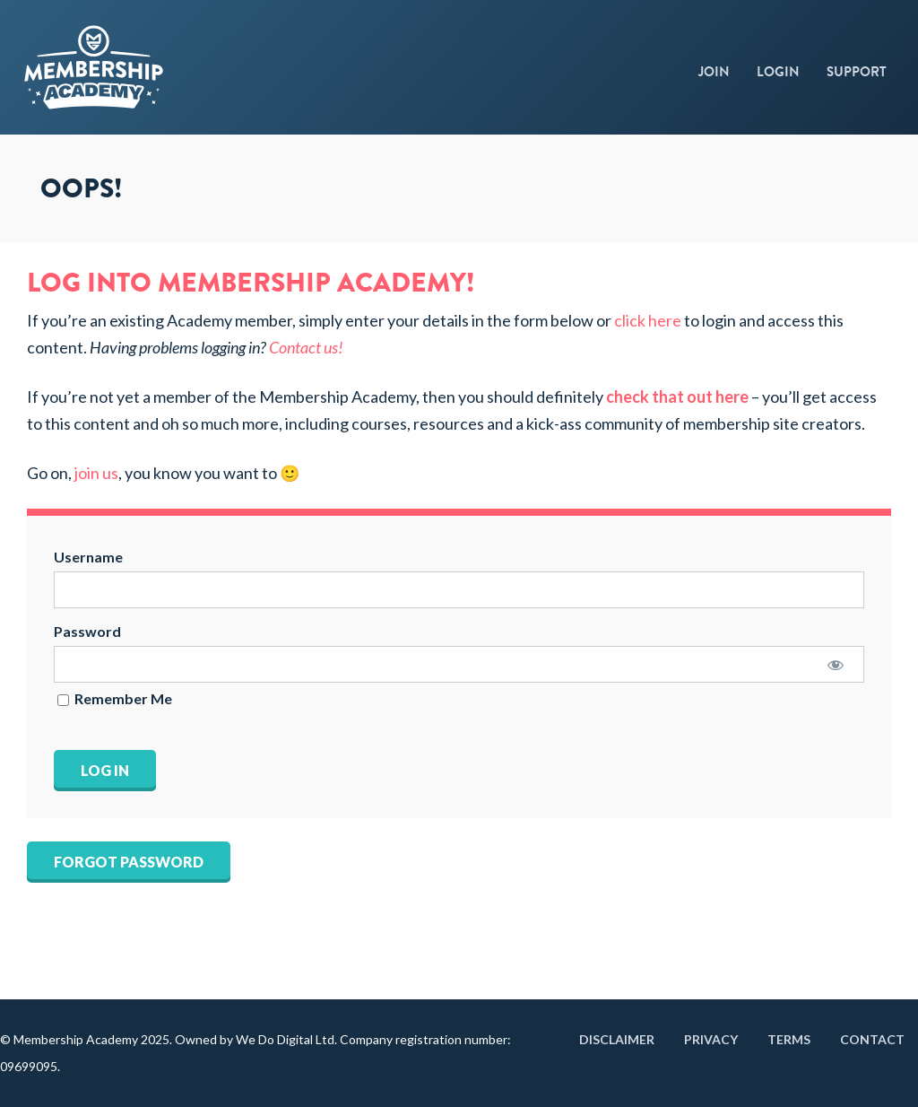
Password (87, 631)
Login (778, 72)
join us (96, 473)
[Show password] (835, 664)
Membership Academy (147, 67)
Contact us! (306, 347)
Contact (872, 1039)
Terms (788, 1039)
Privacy (711, 1039)
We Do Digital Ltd (285, 1039)
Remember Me (114, 699)
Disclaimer (616, 1039)
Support (857, 72)
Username (88, 556)
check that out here (677, 396)
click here (647, 320)
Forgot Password (129, 861)
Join (714, 72)
